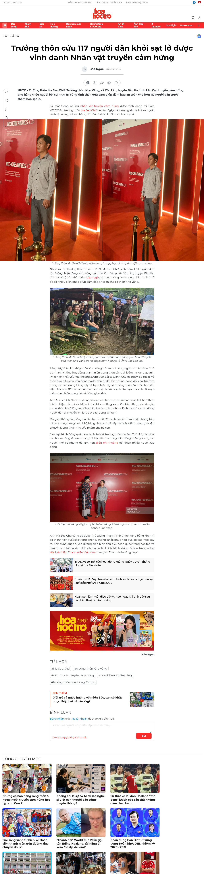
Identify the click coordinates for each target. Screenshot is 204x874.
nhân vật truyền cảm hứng (99, 105)
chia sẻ (88, 83)
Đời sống (14, 25)
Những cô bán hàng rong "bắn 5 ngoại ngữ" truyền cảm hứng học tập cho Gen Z (26, 799)
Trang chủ (4, 25)
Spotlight (171, 25)
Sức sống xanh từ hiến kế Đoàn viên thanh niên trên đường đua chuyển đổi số (25, 843)
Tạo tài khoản (79, 717)
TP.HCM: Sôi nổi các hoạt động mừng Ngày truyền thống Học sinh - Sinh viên (113, 563)
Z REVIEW (156, 25)
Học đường (54, 25)
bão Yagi (92, 277)
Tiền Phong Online (79, 2)
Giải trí (41, 25)
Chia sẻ (6, 100)
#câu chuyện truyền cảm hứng (72, 674)
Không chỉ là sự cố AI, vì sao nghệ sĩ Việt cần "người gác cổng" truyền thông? (80, 799)
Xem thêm (199, 25)
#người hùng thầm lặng (115, 674)
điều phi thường (107, 442)
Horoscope (186, 25)
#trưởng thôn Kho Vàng (90, 668)
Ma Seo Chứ (88, 110)
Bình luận (6, 118)
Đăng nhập (57, 717)
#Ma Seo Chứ (60, 668)
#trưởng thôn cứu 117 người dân (73, 681)
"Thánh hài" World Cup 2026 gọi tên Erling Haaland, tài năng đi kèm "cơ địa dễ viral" (79, 843)
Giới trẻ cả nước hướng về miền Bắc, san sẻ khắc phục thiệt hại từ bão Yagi (87, 698)
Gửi (144, 735)
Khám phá (28, 25)
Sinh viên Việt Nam (137, 2)
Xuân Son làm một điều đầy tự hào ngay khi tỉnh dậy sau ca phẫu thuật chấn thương (113, 598)
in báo (109, 83)
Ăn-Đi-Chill (121, 25)
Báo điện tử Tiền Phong (102, 14)
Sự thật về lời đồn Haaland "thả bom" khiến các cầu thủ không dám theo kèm (132, 799)
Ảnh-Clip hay (138, 25)
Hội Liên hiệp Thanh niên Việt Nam (72, 551)
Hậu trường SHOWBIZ (96, 25)
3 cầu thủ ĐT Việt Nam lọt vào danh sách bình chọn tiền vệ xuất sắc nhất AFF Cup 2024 (112, 580)
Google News (199, 36)
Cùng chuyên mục (21, 758)
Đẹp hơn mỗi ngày (73, 25)
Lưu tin (6, 109)
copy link (102, 83)
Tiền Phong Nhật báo (108, 2)
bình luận (116, 83)
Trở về (6, 126)
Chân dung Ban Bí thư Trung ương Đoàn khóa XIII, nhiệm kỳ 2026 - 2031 (132, 843)
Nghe (6, 92)
